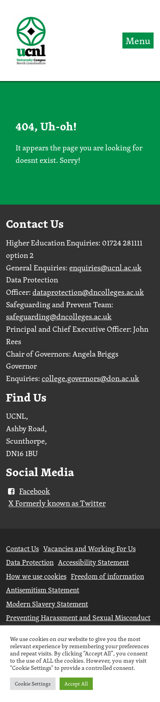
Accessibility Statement (93, 562)
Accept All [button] (76, 684)
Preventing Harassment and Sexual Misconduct (78, 618)
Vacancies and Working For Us (89, 549)
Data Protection (30, 562)
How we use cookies (36, 576)
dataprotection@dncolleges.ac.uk (88, 292)
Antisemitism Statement (42, 590)
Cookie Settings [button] (33, 684)
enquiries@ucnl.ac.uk (105, 267)
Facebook (28, 491)
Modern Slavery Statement (47, 604)
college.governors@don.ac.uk (90, 378)
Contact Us (22, 549)
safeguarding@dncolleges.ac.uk (59, 316)
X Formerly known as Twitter (57, 503)
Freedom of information (107, 576)
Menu (138, 40)
